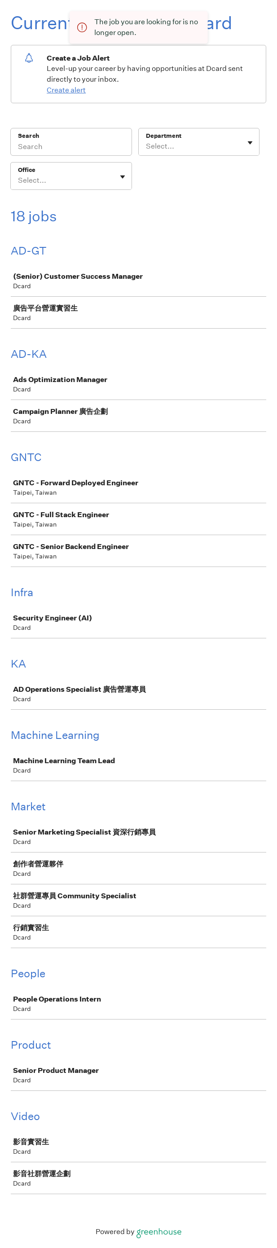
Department (163, 136)
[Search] (71, 147)
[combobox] (146, 146)
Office (26, 170)
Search (28, 136)
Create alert (66, 90)
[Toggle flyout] (250, 142)
